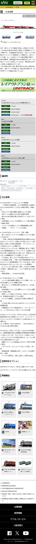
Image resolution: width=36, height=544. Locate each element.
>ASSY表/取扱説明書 (26, 115)
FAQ (27, 3)
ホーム (2, 7)
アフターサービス (18, 519)
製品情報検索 (9, 7)
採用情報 (18, 513)
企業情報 (18, 507)
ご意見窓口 (18, 525)
